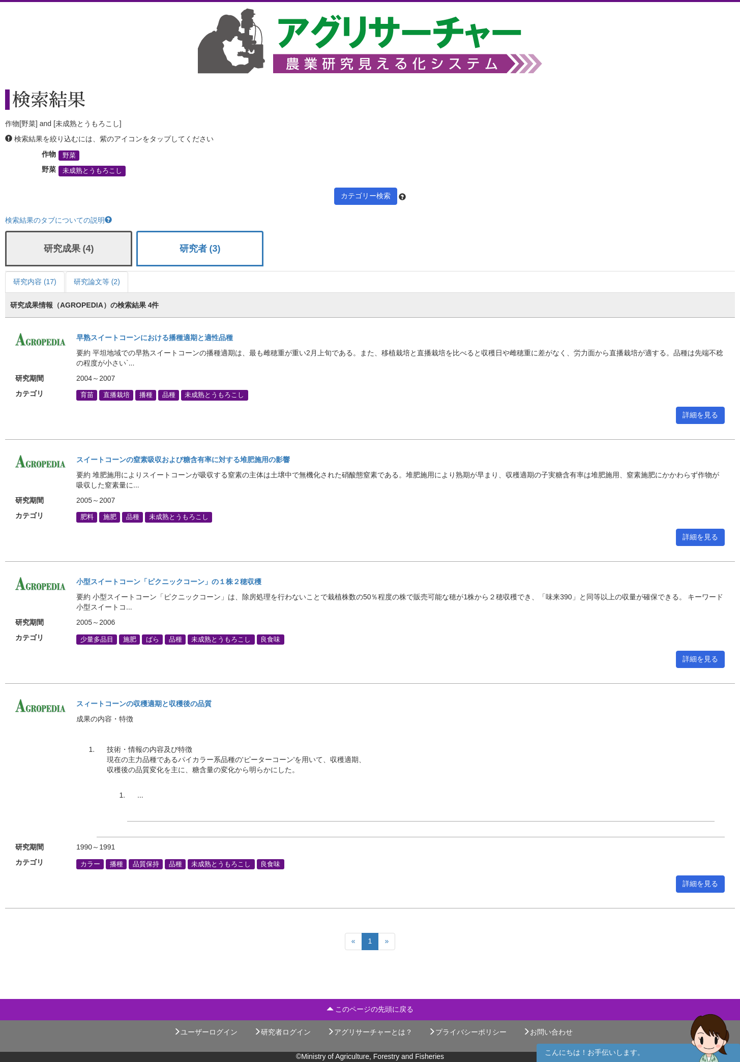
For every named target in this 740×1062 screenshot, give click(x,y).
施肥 (109, 517)
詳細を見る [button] (700, 415)
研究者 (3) (200, 249)
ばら (152, 639)
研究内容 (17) (34, 282)
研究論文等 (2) (97, 282)
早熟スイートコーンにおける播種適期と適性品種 (154, 337)
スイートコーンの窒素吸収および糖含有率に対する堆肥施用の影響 (183, 460)
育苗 (87, 395)
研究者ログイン (282, 1032)
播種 (146, 395)
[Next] (386, 941)
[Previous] (353, 941)
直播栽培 (116, 395)
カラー (90, 863)
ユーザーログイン (205, 1032)
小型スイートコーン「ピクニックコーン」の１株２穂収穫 (168, 582)
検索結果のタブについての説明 (58, 220)
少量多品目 (96, 639)
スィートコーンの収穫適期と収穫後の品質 (144, 704)
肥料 (87, 517)
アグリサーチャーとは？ (369, 1032)
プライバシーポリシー (467, 1032)
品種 (168, 395)
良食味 (270, 639)
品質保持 (146, 863)
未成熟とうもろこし (92, 170)
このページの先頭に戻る (370, 1009)
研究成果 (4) (69, 249)
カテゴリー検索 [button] (366, 196)
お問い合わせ (548, 1032)
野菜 (69, 155)
